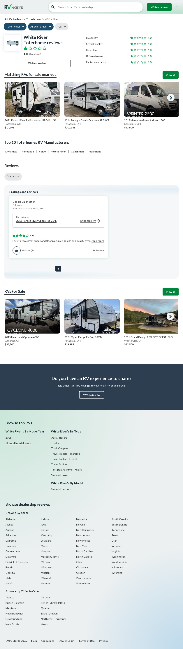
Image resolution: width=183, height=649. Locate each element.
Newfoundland (14, 618)
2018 (8, 437)
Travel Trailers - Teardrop (65, 453)
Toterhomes (13, 26)
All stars (11, 176)
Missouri (46, 578)
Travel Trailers (59, 464)
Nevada (80, 524)
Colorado (11, 545)
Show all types (59, 475)
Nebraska (81, 519)
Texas (115, 535)
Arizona (10, 529)
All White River (38, 26)
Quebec (45, 608)
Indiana (45, 519)
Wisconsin (118, 567)
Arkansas (11, 535)
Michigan (46, 562)
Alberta (10, 597)
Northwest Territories (53, 618)
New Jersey (83, 535)
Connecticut (13, 551)
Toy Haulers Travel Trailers (66, 469)
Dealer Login (66, 640)
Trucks (55, 442)
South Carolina (120, 519)
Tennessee (118, 529)
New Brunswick (14, 613)
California (11, 540)
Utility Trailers (59, 437)
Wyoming (117, 572)
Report (100, 250)
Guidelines (47, 640)
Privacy (103, 640)
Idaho (9, 578)
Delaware (11, 556)
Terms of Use (87, 640)
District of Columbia (17, 562)
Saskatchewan (49, 613)
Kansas (45, 529)
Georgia (10, 572)
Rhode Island (83, 583)
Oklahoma (82, 567)
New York (81, 545)
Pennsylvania (83, 578)
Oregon (80, 572)
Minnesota (47, 567)
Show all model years (18, 442)
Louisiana (46, 540)
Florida (9, 567)
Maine (44, 545)
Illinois (9, 583)
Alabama (10, 519)
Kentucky (46, 535)
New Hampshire (85, 529)
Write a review (159, 7)
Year (59, 26)
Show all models (61, 489)
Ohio (79, 562)
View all (170, 74)
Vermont (117, 545)
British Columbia (15, 602)
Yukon (44, 624)
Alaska (9, 524)
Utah (114, 540)
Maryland (46, 551)
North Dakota (84, 556)
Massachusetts (50, 556)
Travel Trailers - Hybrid (64, 459)
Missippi (45, 572)
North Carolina (84, 551)
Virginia (116, 551)
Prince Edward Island (53, 602)
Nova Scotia (12, 624)
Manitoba (11, 608)
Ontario (45, 597)
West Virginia (119, 562)
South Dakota (119, 524)
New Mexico (83, 540)
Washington (119, 556)
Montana (46, 583)
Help (34, 640)
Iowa (44, 524)
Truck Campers (59, 448)
